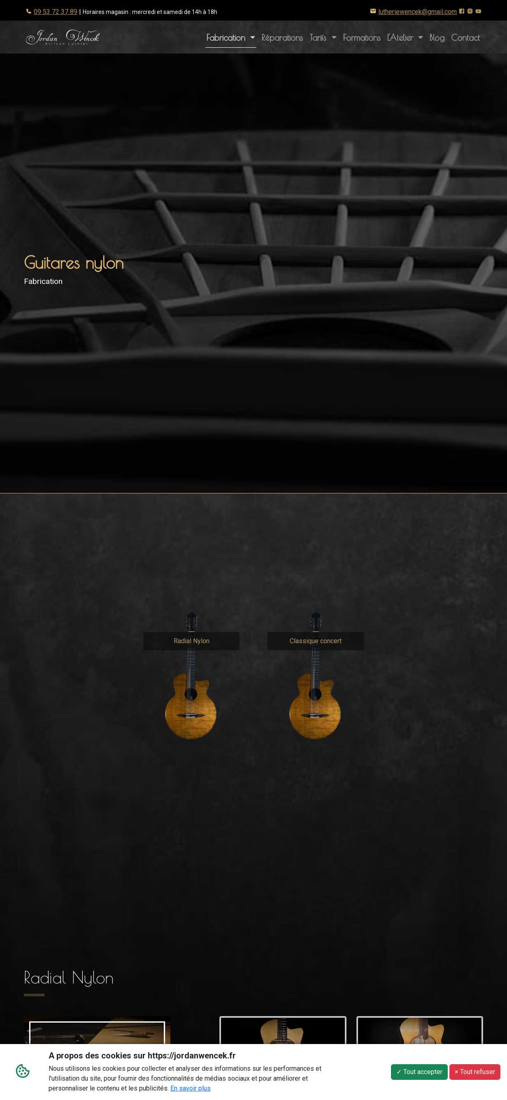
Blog (437, 37)
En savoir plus (190, 1088)
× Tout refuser (475, 1072)
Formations (362, 37)
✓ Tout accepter (419, 1072)
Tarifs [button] (319, 37)
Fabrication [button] (227, 37)
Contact (465, 37)
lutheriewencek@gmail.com (417, 12)
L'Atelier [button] (406, 36)
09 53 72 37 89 (55, 12)
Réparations (282, 37)
